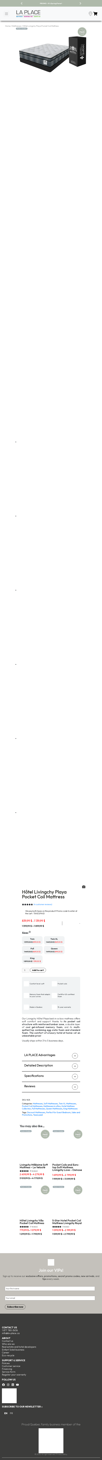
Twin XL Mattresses (67, 1103)
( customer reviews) (43, 904)
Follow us (9, 1379)
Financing (7, 1368)
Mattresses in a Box (52, 1106)
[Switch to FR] (11, 1413)
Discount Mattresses (36, 1112)
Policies (6, 1363)
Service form (8, 1371)
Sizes (26, 932)
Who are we (8, 1343)
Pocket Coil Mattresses (32, 1106)
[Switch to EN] (6, 1413)
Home (7, 26)
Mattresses (16, 26)
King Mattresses (70, 1108)
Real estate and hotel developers (19, 1346)
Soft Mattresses (51, 1103)
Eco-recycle (8, 1355)
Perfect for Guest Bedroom (58, 1112)
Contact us (9, 1327)
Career (5, 1352)
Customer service (11, 1366)
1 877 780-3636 (10, 1330)
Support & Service (13, 1360)
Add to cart (38, 970)
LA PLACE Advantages (39, 1055)
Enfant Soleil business (13, 1349)
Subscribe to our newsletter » (22, 1406)
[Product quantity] (25, 970)
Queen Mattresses (54, 1108)
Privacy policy (61, 1454)
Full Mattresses (38, 1108)
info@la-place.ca (10, 1333)
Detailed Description (38, 1065)
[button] (21, 3)
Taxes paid (38, 1115)
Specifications (34, 1076)
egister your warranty (14, 1374)
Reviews (29, 1086)
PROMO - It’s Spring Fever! (51, 3)
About (6, 1338)
